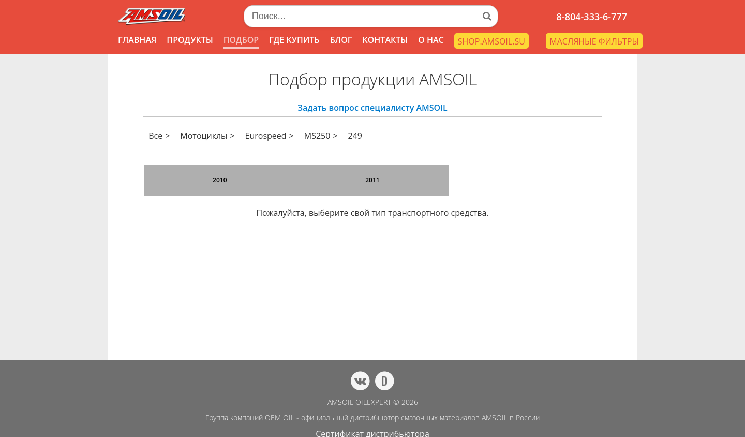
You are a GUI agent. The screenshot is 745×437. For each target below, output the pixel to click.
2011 (372, 180)
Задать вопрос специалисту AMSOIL (372, 107)
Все (155, 135)
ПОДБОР (241, 40)
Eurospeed (266, 135)
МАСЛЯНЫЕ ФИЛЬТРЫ (594, 41)
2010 (220, 180)
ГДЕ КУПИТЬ (294, 40)
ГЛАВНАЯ (137, 40)
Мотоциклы (203, 135)
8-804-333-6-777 (592, 16)
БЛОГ (341, 40)
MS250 (317, 135)
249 (355, 135)
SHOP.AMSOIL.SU (491, 41)
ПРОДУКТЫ (190, 40)
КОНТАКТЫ (385, 40)
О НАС (431, 40)
